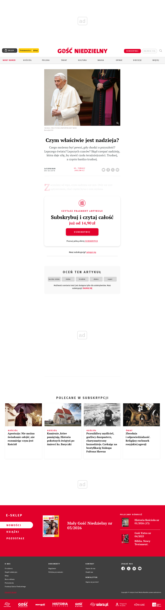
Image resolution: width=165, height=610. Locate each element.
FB (108, 169)
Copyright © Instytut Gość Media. (132, 592)
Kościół (27, 60)
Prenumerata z (29, 50)
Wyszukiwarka (160, 50)
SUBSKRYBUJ (132, 51)
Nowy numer (9, 60)
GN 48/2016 (49, 171)
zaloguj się (149, 51)
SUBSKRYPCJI (91, 241)
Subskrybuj (82, 232)
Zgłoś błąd (11, 592)
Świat (64, 60)
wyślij (118, 169)
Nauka (101, 60)
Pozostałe (12, 538)
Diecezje (137, 60)
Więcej (155, 60)
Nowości (12, 525)
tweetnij (113, 169)
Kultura (82, 60)
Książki (12, 531)
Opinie (119, 60)
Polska (46, 60)
